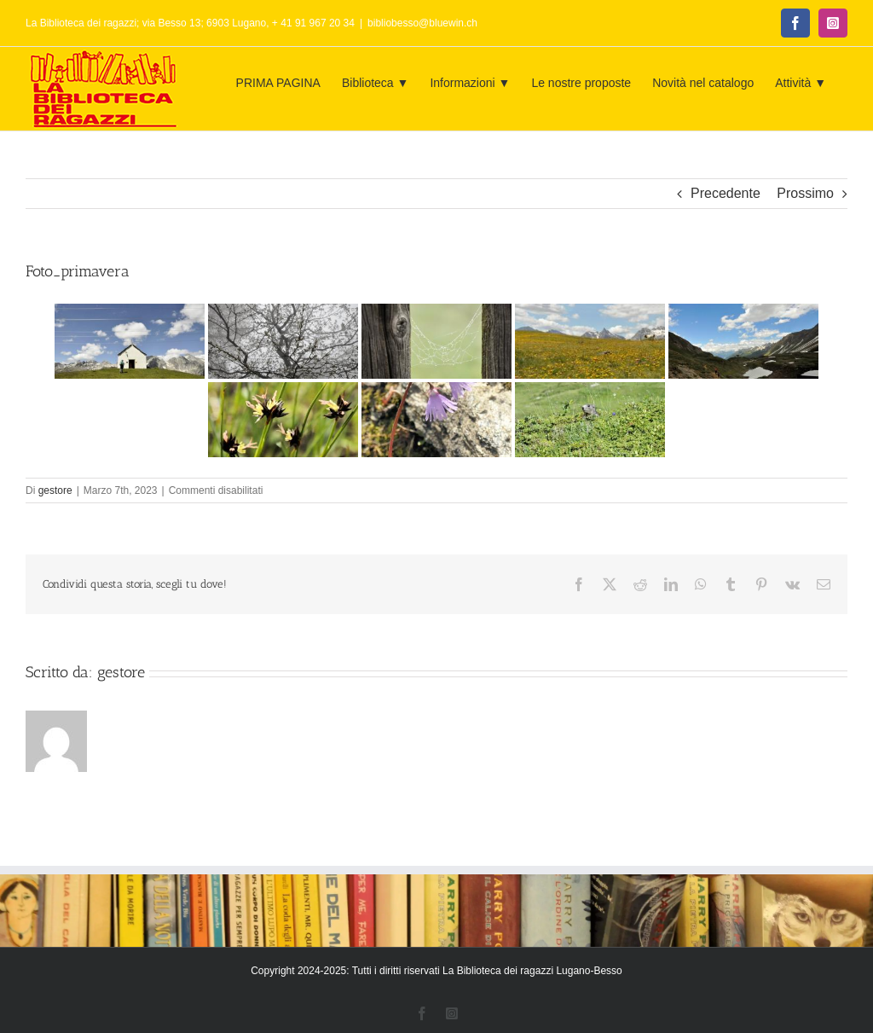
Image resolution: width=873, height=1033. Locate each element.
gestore (55, 490)
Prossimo (805, 193)
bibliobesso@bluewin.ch (422, 23)
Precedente (725, 193)
